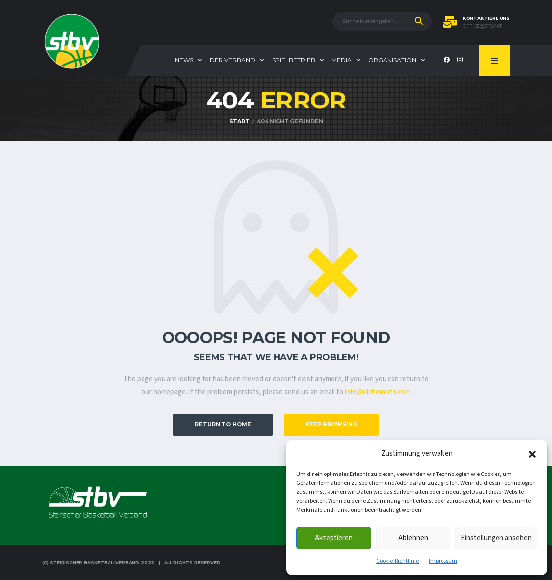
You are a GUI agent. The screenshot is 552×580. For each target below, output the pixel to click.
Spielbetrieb (293, 60)
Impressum (443, 561)
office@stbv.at (482, 26)
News (184, 60)
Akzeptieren (334, 538)
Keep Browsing (331, 424)
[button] (532, 454)
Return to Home (223, 424)
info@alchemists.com (378, 392)
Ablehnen (413, 538)
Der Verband (232, 60)
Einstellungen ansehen (496, 538)
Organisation (392, 60)
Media (341, 60)
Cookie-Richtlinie (397, 561)
